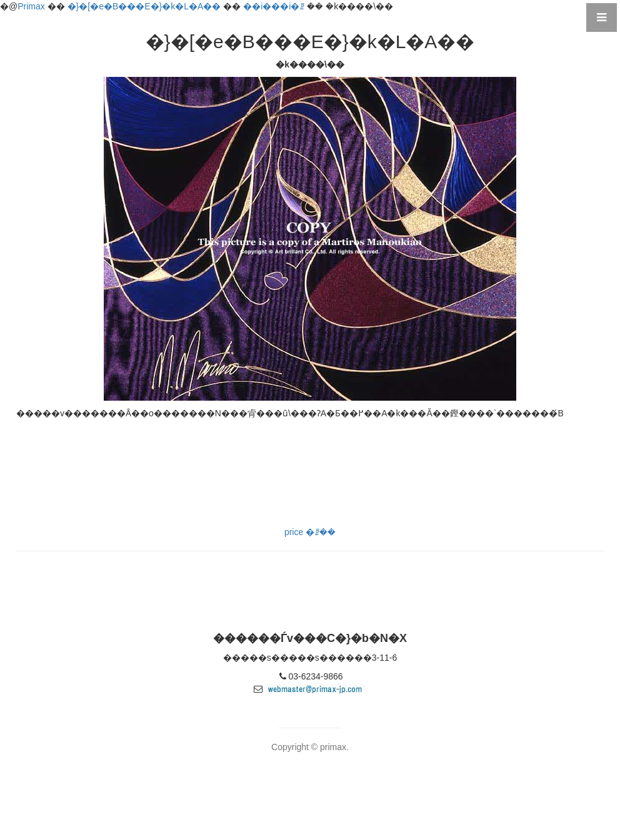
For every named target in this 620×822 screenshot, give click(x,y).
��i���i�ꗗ (273, 6)
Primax (31, 6)
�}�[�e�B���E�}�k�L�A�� (144, 6)
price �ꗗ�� (310, 532)
